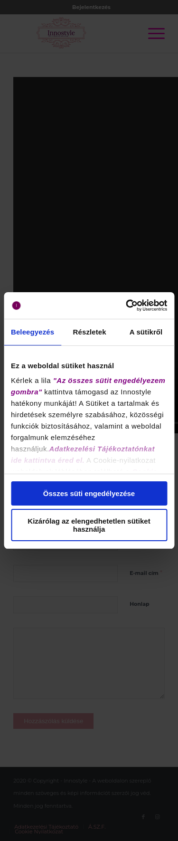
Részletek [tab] (89, 332)
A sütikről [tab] (146, 332)
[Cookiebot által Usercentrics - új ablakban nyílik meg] (126, 305)
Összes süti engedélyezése (89, 493)
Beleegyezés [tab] (32, 332)
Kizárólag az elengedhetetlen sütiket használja (89, 525)
